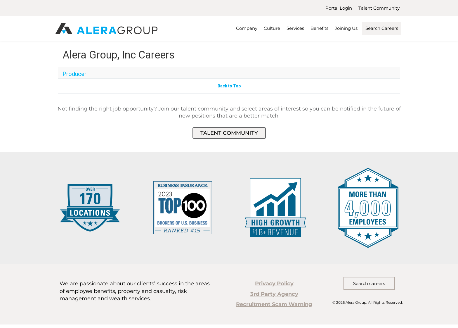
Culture (272, 28)
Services (295, 28)
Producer (74, 73)
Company (246, 28)
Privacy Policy (274, 283)
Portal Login (338, 8)
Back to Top (229, 86)
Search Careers (381, 28)
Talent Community (379, 8)
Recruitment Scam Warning (274, 304)
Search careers (369, 283)
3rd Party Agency (274, 294)
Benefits (319, 28)
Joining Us (346, 28)
